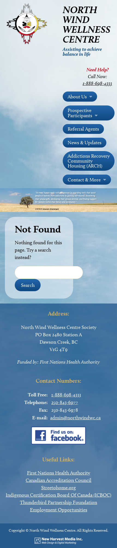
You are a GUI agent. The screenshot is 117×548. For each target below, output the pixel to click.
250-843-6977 (64, 402)
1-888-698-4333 (97, 83)
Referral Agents (83, 129)
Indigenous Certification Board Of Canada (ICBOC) (58, 495)
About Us (77, 97)
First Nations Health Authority (58, 473)
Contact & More (84, 180)
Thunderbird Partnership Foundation (58, 502)
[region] (58, 200)
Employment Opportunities (58, 510)
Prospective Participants (80, 113)
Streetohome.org (58, 488)
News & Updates (84, 143)
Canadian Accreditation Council (58, 480)
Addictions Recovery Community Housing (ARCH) (89, 161)
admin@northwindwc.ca (75, 418)
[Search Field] (49, 272)
